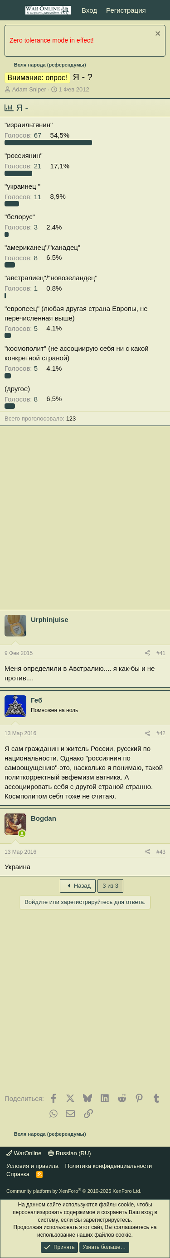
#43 (160, 852)
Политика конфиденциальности (108, 1165)
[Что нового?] (159, 10)
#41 (160, 653)
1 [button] (22, 288)
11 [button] (24, 196)
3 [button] (22, 227)
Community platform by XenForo (73, 1191)
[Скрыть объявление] (156, 34)
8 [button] (22, 257)
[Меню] (12, 10)
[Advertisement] (85, 520)
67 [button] (24, 135)
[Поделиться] (147, 653)
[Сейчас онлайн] (22, 833)
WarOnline (24, 1153)
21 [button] (24, 166)
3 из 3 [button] (110, 885)
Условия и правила (32, 1165)
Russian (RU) (69, 1153)
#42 (160, 733)
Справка (17, 1174)
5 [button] (22, 328)
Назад (78, 885)
